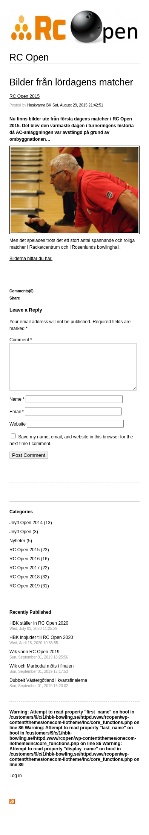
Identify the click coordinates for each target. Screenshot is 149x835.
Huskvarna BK (39, 105)
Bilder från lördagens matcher (71, 82)
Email (16, 420)
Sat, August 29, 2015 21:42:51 (77, 105)
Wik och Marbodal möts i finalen (41, 677)
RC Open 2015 (24, 96)
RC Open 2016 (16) (29, 567)
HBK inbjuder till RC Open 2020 (41, 649)
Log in (15, 784)
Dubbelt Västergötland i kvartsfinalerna (48, 692)
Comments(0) (21, 291)
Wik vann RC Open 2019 (38, 663)
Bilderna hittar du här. (30, 258)
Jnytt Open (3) (23, 540)
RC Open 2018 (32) (29, 586)
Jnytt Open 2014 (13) (30, 531)
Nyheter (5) (20, 549)
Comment (20, 339)
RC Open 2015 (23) (29, 558)
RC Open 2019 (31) (29, 595)
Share (14, 298)
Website (17, 433)
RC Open (29, 57)
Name (17, 408)
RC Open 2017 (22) (29, 576)
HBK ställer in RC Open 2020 (38, 635)
